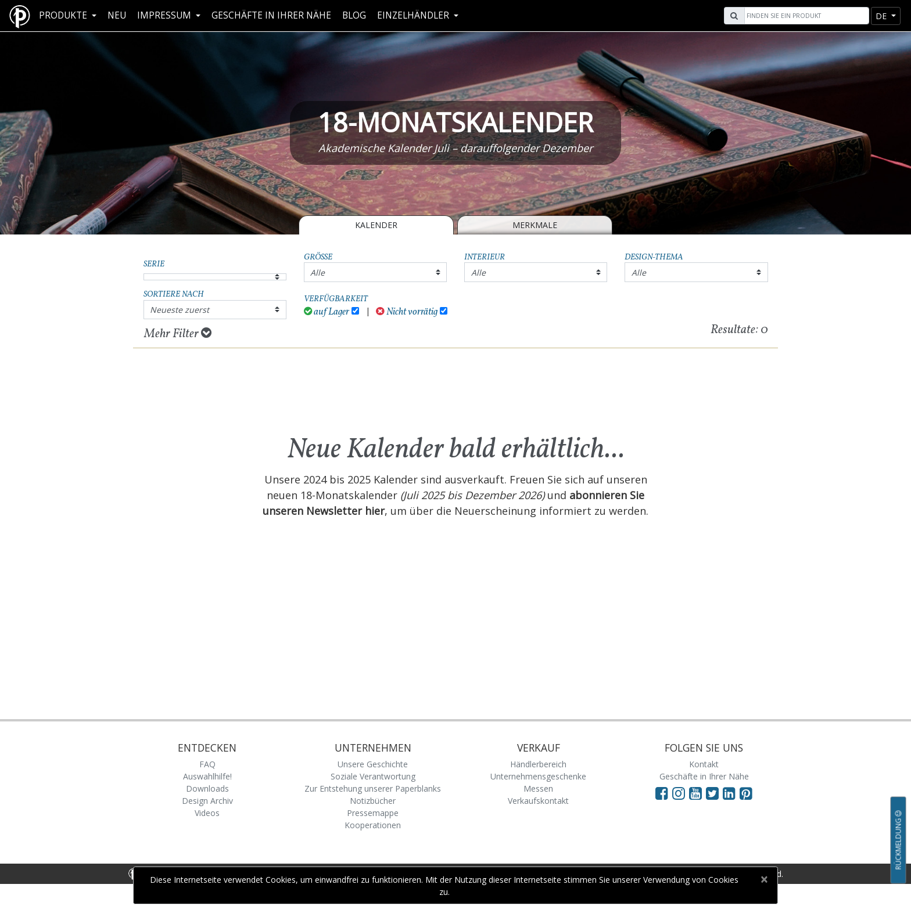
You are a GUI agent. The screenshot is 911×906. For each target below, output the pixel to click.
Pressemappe (373, 812)
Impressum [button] (165, 15)
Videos (207, 812)
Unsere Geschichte (373, 764)
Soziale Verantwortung (373, 776)
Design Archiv (207, 800)
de (882, 15)
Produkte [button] (64, 15)
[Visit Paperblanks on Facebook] (661, 793)
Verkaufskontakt (538, 800)
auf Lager (327, 312)
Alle (317, 272)
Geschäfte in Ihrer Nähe (271, 15)
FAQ (207, 764)
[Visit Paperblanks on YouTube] (697, 793)
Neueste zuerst (179, 309)
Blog (354, 15)
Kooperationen (373, 825)
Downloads (207, 788)
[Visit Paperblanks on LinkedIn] (731, 793)
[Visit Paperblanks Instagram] (678, 793)
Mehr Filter (177, 334)
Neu (116, 15)
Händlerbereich (538, 764)
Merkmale (534, 224)
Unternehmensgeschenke (538, 776)
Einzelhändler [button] (414, 15)
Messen (538, 788)
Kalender (376, 224)
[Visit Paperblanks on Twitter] (714, 793)
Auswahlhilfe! (207, 776)
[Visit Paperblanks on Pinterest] (746, 793)
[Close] (763, 879)
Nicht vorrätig (406, 312)
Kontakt (704, 764)
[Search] (805, 15)
